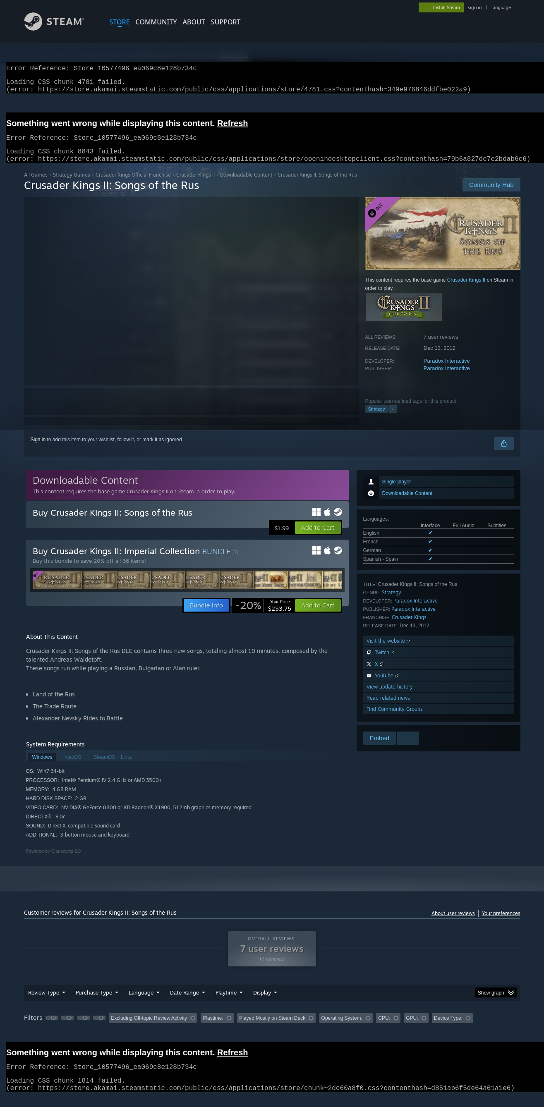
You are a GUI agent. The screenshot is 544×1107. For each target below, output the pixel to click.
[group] (272, 1028)
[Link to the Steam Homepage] (60, 28)
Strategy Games (71, 185)
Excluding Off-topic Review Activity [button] (149, 1028)
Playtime (226, 1002)
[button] (318, 537)
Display (262, 1002)
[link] (263, 615)
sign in (475, 7)
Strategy (376, 418)
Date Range (184, 1002)
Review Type (43, 1002)
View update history (390, 696)
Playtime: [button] (213, 1028)
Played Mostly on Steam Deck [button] (272, 1028)
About (194, 21)
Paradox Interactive (447, 371)
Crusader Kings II (195, 185)
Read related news (388, 708)
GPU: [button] (412, 1028)
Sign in (38, 449)
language (501, 7)
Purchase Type (94, 1002)
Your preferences (501, 923)
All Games (36, 185)
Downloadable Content (246, 185)
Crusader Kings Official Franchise (133, 185)
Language (141, 1002)
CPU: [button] (384, 1028)
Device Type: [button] (448, 1028)
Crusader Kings (409, 627)
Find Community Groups (395, 719)
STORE (120, 21)
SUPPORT (226, 21)
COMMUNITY (156, 21)
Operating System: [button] (341, 1028)
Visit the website (389, 651)
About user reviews (453, 923)
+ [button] (392, 418)
